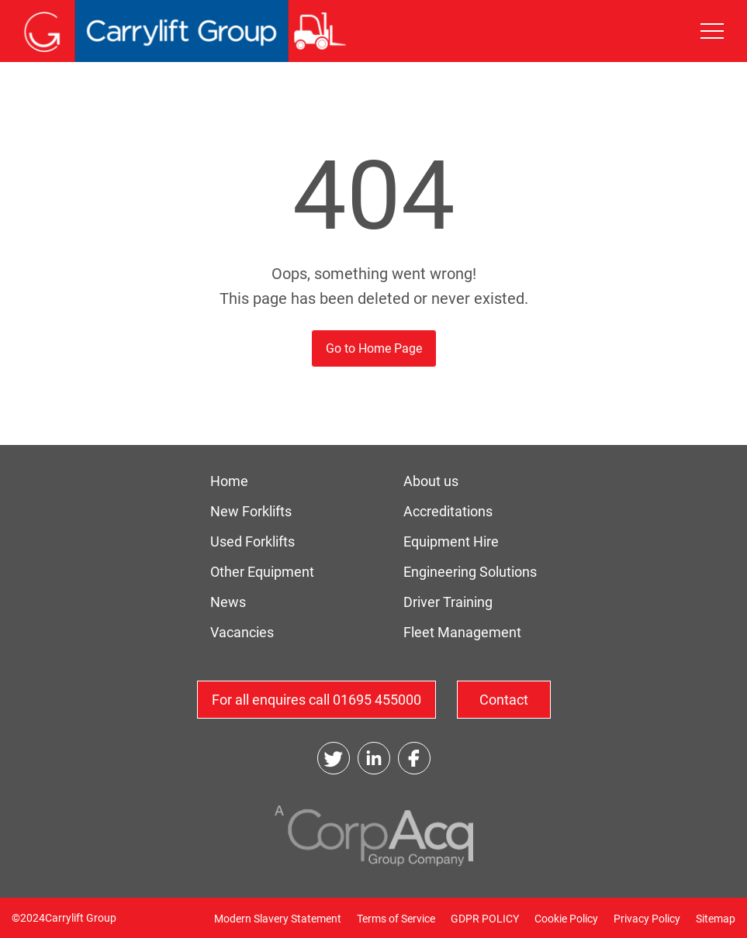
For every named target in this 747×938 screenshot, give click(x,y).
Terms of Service (396, 918)
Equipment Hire (451, 541)
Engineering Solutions (470, 572)
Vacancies (242, 632)
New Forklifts (251, 511)
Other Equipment (262, 572)
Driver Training (448, 602)
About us (430, 481)
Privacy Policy (647, 918)
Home (229, 481)
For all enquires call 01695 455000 (316, 699)
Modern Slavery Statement (277, 918)
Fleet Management (462, 632)
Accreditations (448, 511)
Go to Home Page (374, 348)
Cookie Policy (566, 918)
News (228, 602)
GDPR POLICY (485, 918)
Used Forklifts (252, 541)
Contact (503, 699)
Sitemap (715, 918)
